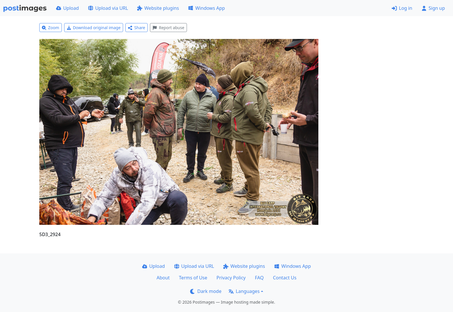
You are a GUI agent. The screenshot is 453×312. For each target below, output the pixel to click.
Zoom (50, 27)
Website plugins (158, 8)
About (163, 277)
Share (136, 27)
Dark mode (205, 291)
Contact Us (284, 277)
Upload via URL (108, 8)
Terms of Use (193, 277)
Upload (67, 8)
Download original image (94, 27)
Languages (244, 291)
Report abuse (168, 27)
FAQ (259, 277)
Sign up (433, 8)
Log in (402, 8)
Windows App (206, 8)
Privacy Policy (231, 277)
